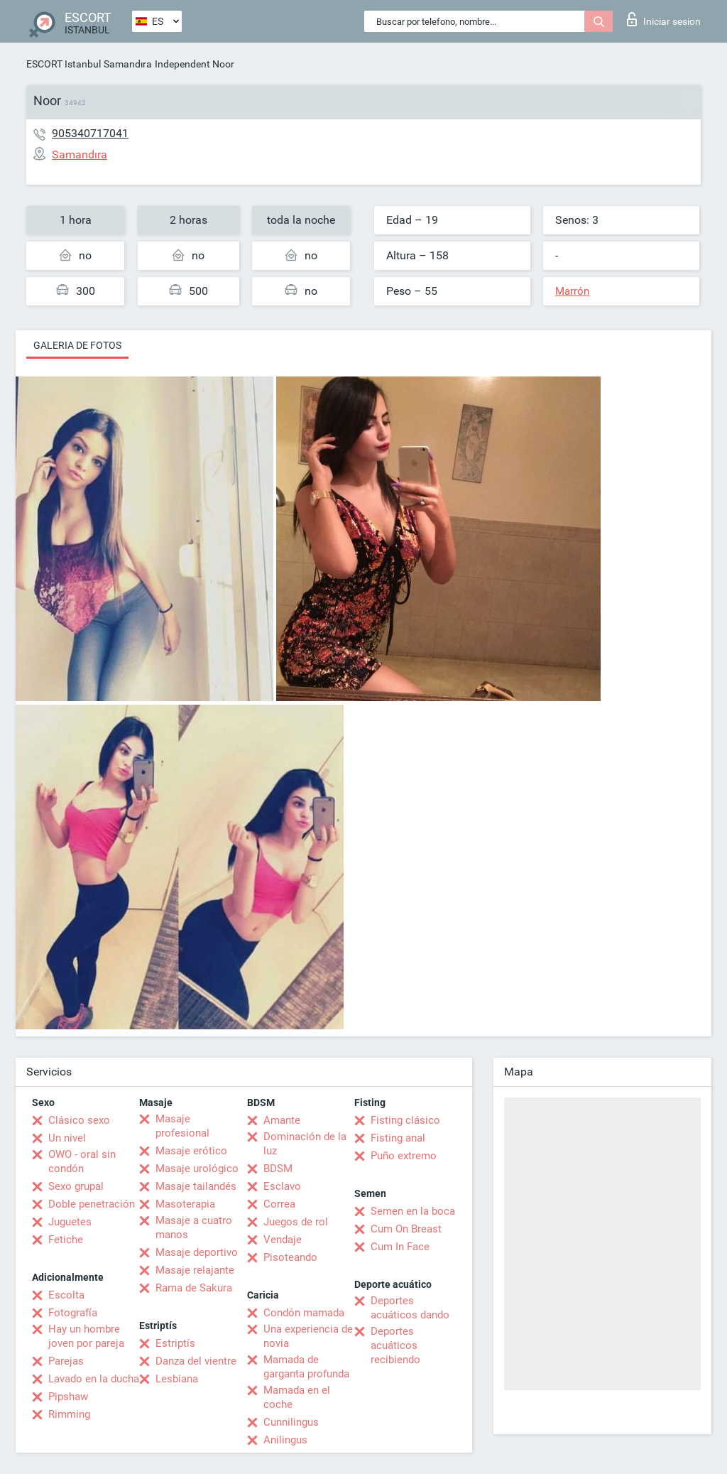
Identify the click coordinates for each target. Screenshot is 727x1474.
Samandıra (128, 64)
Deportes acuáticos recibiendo (395, 1345)
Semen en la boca (413, 1211)
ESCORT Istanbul (63, 64)
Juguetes (70, 1221)
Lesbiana (176, 1378)
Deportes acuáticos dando (410, 1307)
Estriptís (175, 1343)
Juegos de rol (295, 1221)
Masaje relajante (194, 1270)
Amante (281, 1120)
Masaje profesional (182, 1125)
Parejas (66, 1361)
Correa (279, 1204)
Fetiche (65, 1239)
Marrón (572, 291)
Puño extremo (404, 1155)
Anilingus (285, 1440)
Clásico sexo (79, 1120)
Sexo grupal (76, 1186)
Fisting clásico (405, 1120)
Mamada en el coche (296, 1397)
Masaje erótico (191, 1150)
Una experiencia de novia (308, 1336)
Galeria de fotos (77, 345)
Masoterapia (185, 1204)
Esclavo (282, 1186)
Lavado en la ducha (93, 1378)
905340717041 (90, 133)
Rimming (69, 1414)
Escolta (66, 1295)
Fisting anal (398, 1138)
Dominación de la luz (304, 1143)
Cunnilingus (291, 1422)
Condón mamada (303, 1312)
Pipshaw (68, 1396)
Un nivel (67, 1138)
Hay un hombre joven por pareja (86, 1336)
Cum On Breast (406, 1229)
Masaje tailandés (195, 1186)
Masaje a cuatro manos (193, 1227)
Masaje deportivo (196, 1252)
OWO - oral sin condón (82, 1161)
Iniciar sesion (664, 19)
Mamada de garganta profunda (306, 1366)
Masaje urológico (197, 1168)
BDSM (278, 1168)
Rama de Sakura (193, 1287)
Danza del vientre (195, 1361)
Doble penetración (91, 1204)
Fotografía (72, 1312)
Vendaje (282, 1239)
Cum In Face (400, 1246)
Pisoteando (290, 1257)
